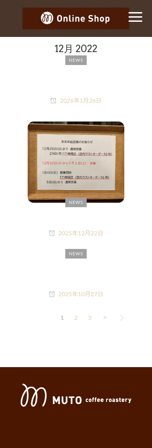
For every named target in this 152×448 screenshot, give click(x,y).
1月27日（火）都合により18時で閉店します (75, 80)
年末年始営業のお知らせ (76, 218)
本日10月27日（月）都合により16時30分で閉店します (76, 274)
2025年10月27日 (76, 293)
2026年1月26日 (75, 100)
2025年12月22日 (76, 232)
